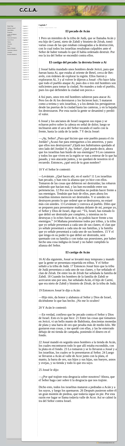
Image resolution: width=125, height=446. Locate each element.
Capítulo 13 (26, 53)
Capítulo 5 (25, 35)
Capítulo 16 (26, 60)
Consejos (9, 52)
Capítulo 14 (26, 56)
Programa (9, 32)
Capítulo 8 (25, 42)
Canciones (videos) (12, 50)
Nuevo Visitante (11, 48)
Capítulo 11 (26, 49)
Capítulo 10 (26, 47)
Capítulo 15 (26, 58)
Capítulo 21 (26, 72)
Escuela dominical (12, 54)
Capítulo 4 (25, 33)
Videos (9, 42)
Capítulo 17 (26, 63)
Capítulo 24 (26, 79)
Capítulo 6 (25, 37)
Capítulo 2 (25, 28)
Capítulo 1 (25, 26)
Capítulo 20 (26, 70)
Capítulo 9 (25, 44)
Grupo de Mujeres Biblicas (12, 35)
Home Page (10, 26)
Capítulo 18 (26, 65)
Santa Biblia (10, 30)
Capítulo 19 (26, 67)
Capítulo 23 (26, 77)
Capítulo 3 (25, 30)
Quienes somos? (11, 28)
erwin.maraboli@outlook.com (106, 442)
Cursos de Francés (12, 37)
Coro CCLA (10, 40)
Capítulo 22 (26, 74)
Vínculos (9, 44)
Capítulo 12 (26, 51)
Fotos (8, 46)
